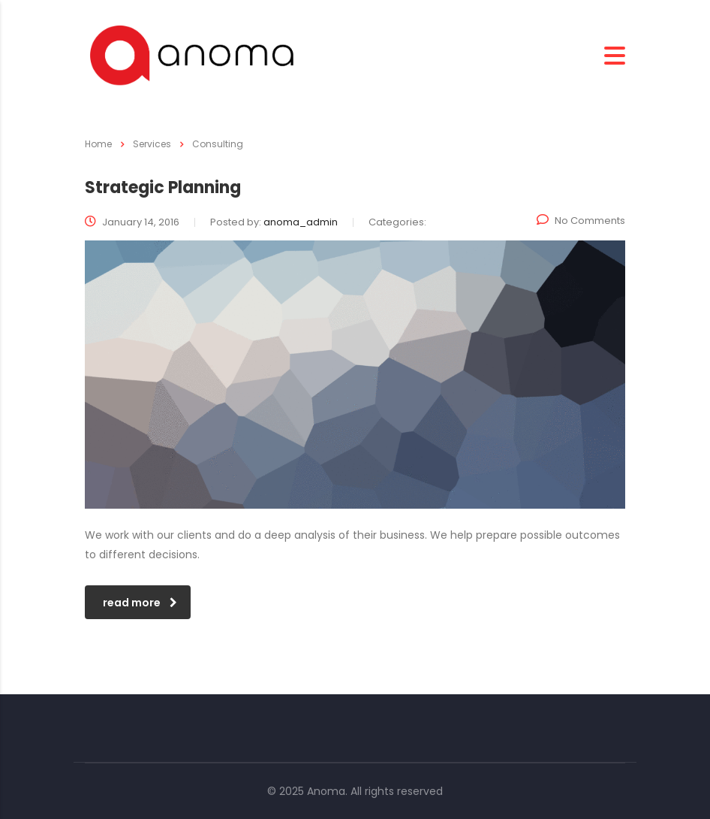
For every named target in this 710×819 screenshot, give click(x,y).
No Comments (581, 220)
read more (140, 602)
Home (98, 144)
